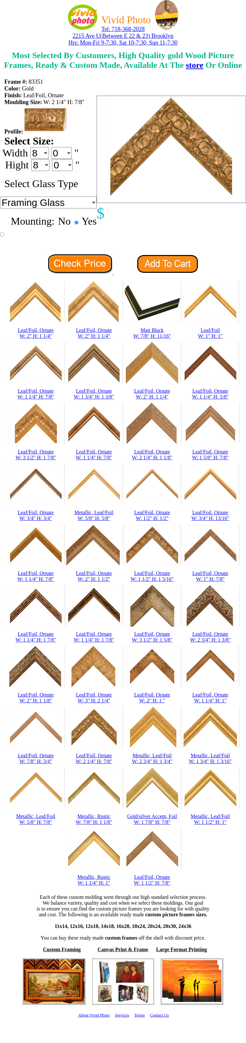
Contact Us (159, 1015)
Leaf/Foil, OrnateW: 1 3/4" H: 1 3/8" (94, 393)
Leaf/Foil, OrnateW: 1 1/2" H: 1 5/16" (152, 576)
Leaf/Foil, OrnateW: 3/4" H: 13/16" (210, 515)
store (194, 65)
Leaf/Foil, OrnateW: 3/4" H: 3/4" (36, 515)
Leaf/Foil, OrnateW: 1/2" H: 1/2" (152, 515)
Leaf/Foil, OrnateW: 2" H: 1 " (152, 697)
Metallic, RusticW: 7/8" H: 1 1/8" (94, 819)
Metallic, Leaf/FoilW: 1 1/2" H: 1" (210, 819)
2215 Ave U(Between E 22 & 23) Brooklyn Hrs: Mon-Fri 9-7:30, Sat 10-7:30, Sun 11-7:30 (123, 39)
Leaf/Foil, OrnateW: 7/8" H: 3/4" (36, 758)
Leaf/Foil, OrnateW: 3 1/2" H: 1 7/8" (36, 454)
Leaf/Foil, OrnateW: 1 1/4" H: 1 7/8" (36, 637)
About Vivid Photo (94, 1015)
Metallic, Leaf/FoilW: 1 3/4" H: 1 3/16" (210, 758)
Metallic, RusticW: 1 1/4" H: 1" (93, 880)
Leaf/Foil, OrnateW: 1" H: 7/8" (210, 576)
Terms (139, 1015)
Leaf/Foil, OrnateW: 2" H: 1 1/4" (36, 333)
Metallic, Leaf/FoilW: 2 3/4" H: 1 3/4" (152, 758)
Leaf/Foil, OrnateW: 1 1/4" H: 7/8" (35, 393)
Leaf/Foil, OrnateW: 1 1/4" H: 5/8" (210, 393)
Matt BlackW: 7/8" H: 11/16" (152, 333)
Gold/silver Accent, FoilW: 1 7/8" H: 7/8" (152, 819)
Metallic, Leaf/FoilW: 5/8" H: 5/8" (93, 515)
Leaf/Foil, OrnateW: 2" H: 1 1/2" (94, 576)
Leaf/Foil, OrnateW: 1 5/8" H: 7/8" (210, 454)
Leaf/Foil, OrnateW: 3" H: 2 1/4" (94, 697)
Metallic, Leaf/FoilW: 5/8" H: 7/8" (35, 819)
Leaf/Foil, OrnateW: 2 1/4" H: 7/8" (94, 758)
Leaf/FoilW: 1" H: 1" (210, 333)
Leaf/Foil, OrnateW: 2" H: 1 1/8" (36, 697)
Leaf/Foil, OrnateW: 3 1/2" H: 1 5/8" (152, 637)
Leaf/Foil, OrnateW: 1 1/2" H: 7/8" (152, 880)
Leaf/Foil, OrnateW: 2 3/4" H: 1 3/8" (210, 637)
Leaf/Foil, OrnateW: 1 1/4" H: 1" (210, 697)
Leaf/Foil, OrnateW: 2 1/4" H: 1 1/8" (152, 454)
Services (122, 1015)
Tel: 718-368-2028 (122, 29)
